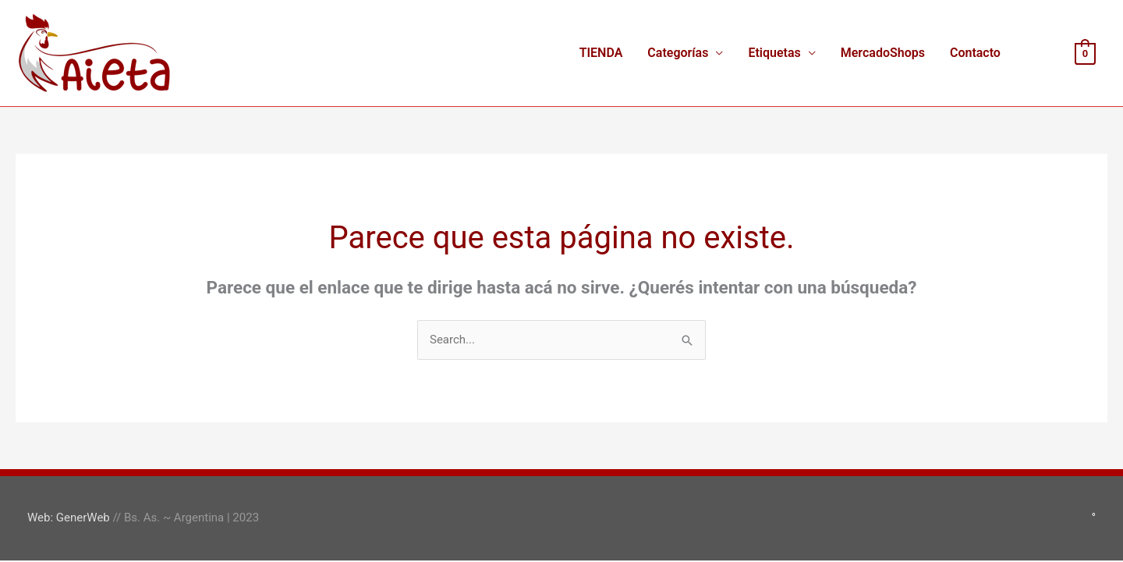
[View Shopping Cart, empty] (1085, 53)
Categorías (677, 52)
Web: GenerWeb (68, 517)
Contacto (975, 52)
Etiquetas (774, 52)
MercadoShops (883, 52)
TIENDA (601, 52)
